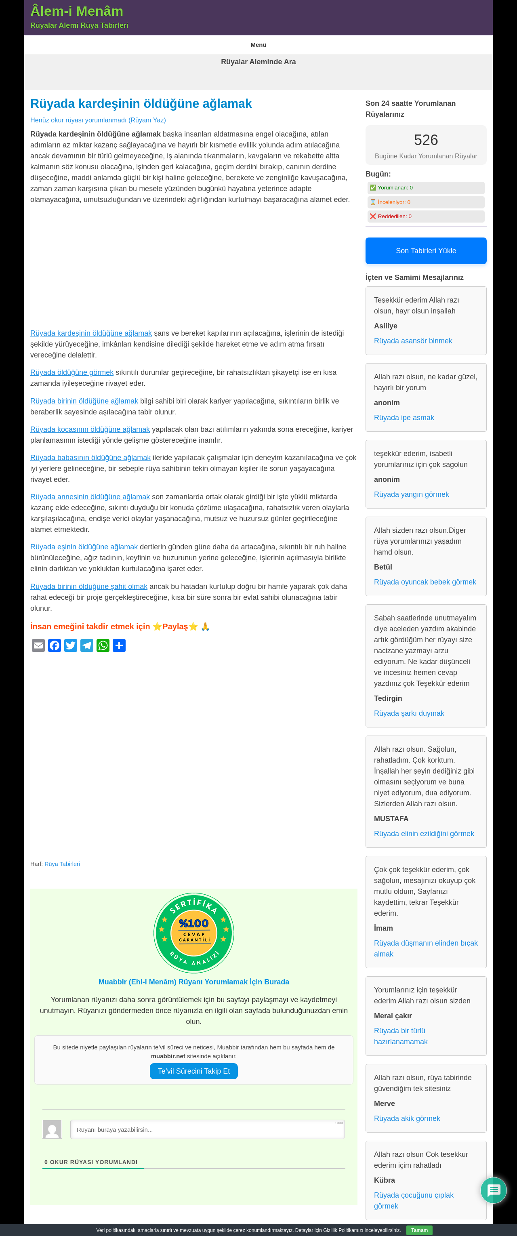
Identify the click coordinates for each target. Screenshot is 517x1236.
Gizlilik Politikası (235, 42)
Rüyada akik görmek (407, 1114)
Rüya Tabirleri (283, 42)
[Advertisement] (193, 263)
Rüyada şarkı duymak (409, 708)
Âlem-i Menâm (77, 11)
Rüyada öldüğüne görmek (71, 368)
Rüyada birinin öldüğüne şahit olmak (88, 581)
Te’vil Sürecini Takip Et (194, 1066)
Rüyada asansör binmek (413, 336)
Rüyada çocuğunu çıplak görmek (414, 1195)
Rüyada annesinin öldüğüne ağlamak (90, 492)
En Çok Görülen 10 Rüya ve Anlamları (160, 42)
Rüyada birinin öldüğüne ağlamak (84, 396)
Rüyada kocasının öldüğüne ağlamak (90, 424)
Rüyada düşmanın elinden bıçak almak (426, 943)
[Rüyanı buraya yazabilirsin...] (207, 1124)
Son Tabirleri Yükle (426, 246)
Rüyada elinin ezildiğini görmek (424, 829)
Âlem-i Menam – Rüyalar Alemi (67, 42)
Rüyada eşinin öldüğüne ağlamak (84, 542)
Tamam (419, 1230)
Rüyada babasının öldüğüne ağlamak (90, 452)
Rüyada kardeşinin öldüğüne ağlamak (141, 98)
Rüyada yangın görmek (411, 490)
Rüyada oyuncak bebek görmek (425, 577)
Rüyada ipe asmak (404, 413)
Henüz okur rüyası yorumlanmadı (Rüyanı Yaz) (98, 114)
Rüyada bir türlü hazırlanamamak (401, 1031)
